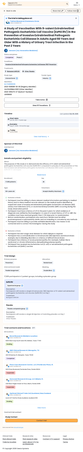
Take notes (42, 100)
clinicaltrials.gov (18, 427)
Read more (41, 175)
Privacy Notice (68, 439)
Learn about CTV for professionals (31, 443)
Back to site (9, 11)
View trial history (41, 136)
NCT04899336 (9, 84)
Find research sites (30, 439)
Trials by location (9, 442)
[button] (31, 64)
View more (41, 408)
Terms (65, 442)
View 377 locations (42, 105)
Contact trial (41, 420)
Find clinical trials (9, 439)
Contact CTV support (51, 439)
